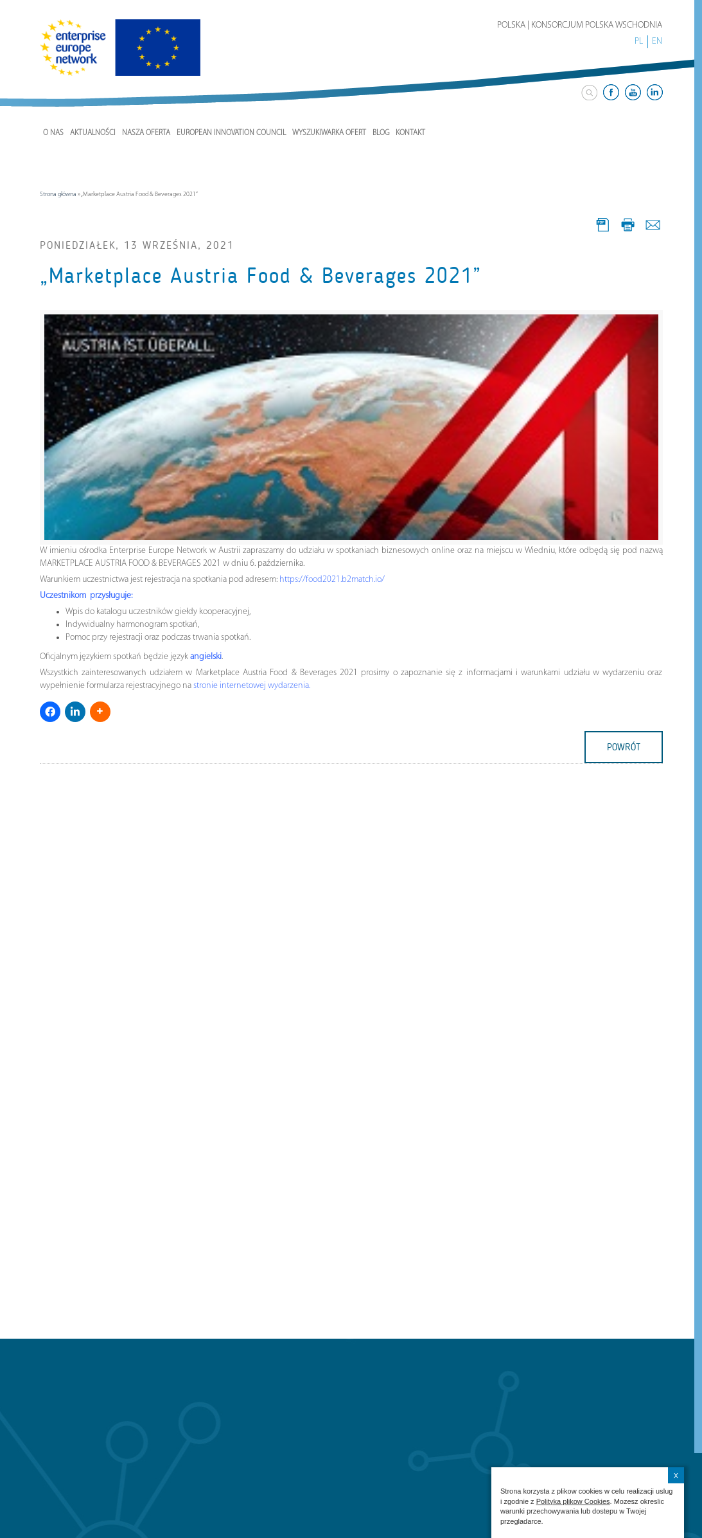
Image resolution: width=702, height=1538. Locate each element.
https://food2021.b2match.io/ (332, 579)
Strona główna (58, 194)
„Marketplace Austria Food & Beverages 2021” (261, 276)
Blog (381, 133)
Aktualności (93, 133)
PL (639, 41)
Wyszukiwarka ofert (329, 133)
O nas (53, 133)
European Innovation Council (231, 133)
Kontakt (410, 133)
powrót (623, 747)
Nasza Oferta (146, 133)
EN (657, 41)
